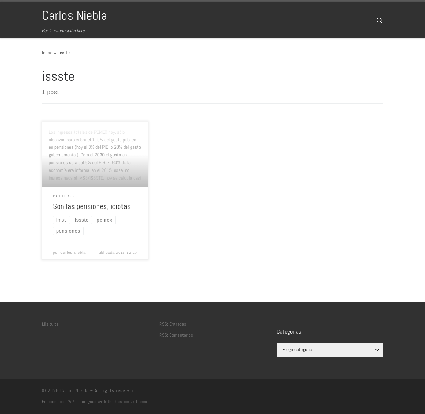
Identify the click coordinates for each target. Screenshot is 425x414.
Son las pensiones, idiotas (92, 206)
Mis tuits (50, 324)
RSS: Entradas (172, 324)
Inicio (47, 52)
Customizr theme (131, 401)
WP (71, 401)
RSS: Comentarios (176, 335)
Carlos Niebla (73, 253)
